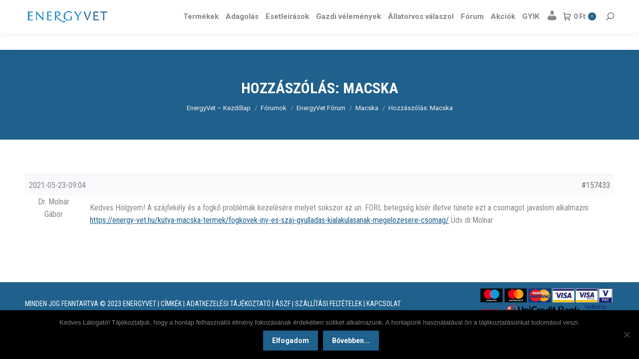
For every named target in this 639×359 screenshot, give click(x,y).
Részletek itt (589, 9)
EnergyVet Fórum (321, 126)
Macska (366, 126)
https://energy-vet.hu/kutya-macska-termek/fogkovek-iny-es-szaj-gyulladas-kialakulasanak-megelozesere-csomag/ (269, 238)
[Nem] (627, 335)
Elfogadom (291, 342)
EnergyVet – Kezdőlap (219, 126)
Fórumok (274, 126)
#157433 (596, 203)
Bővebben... (352, 342)
